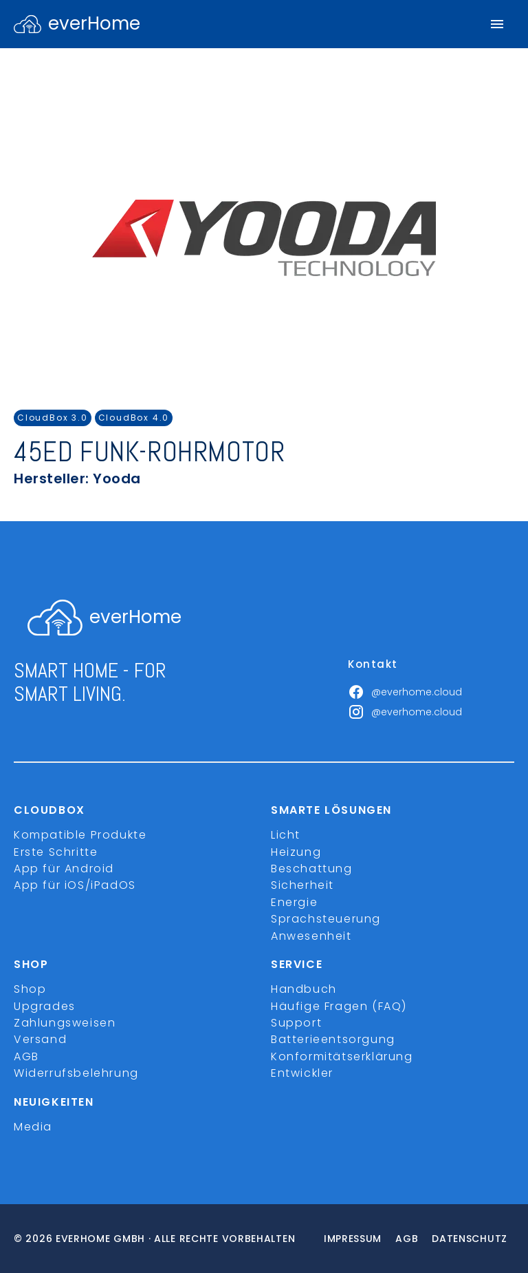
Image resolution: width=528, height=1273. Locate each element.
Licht (285, 835)
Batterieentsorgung (333, 1039)
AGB (26, 1056)
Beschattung (312, 868)
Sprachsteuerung (326, 919)
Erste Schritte (56, 852)
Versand (40, 1039)
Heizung (296, 852)
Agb (406, 1238)
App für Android (64, 868)
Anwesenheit (311, 936)
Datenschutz (469, 1238)
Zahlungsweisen (65, 1023)
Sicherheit (302, 885)
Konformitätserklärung (342, 1056)
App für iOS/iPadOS (75, 885)
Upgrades (45, 1006)
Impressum (353, 1238)
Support (296, 1023)
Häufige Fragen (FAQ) (339, 1006)
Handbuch (304, 989)
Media (33, 1127)
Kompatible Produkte (80, 835)
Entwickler (302, 1073)
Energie (294, 902)
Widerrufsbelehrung (76, 1073)
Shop (30, 989)
